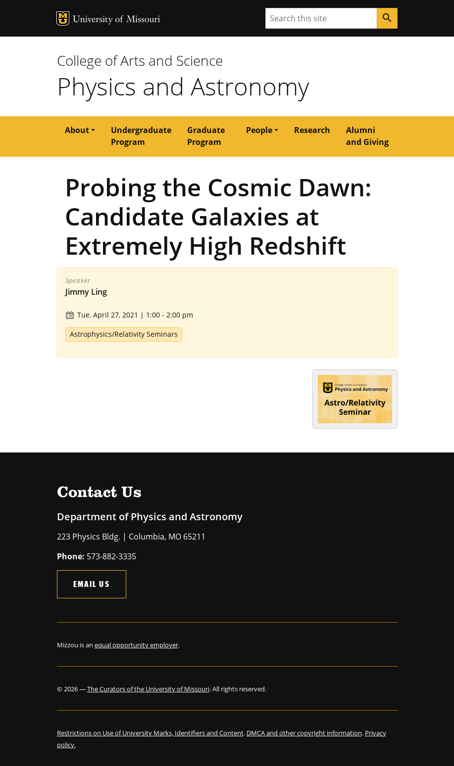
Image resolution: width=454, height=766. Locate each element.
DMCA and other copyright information (304, 732)
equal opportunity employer (136, 644)
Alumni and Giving (367, 136)
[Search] (387, 18)
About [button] (77, 130)
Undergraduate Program (141, 136)
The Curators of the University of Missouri (148, 688)
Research (312, 130)
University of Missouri (116, 20)
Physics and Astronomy (183, 86)
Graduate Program (206, 136)
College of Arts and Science (140, 60)
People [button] (259, 130)
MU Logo (62, 18)
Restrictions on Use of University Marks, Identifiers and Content (150, 732)
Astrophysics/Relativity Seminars (124, 334)
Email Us (91, 583)
